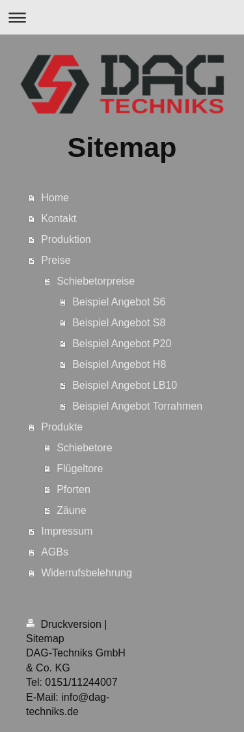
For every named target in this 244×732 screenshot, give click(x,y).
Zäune (71, 510)
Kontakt (58, 218)
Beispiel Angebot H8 (119, 364)
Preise (55, 260)
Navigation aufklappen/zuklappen (122, 17)
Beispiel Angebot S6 (118, 301)
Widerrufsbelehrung (86, 572)
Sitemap (45, 638)
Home (55, 197)
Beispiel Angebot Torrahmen (137, 406)
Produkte (62, 426)
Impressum (66, 531)
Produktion (66, 239)
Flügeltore (80, 468)
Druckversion (65, 624)
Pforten (73, 489)
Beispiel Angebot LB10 (124, 385)
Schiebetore (84, 447)
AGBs (54, 551)
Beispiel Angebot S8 (118, 322)
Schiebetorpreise (96, 281)
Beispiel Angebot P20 (121, 343)
